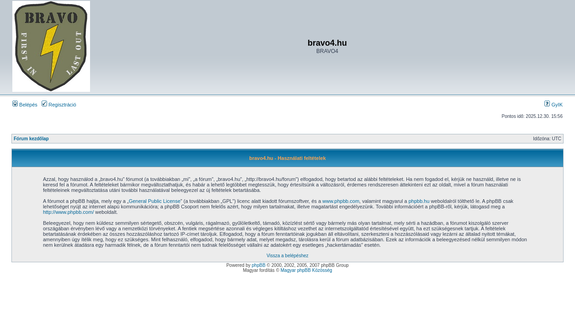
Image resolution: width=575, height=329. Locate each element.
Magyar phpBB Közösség (306, 270)
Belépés (24, 104)
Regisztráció (59, 104)
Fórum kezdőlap (31, 138)
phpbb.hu (419, 201)
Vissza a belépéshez (287, 255)
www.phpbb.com (340, 201)
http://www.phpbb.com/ (68, 212)
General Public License (155, 201)
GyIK (553, 104)
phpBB (259, 265)
